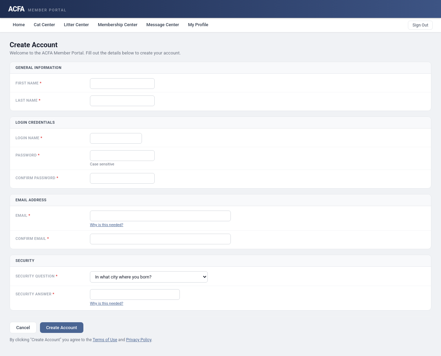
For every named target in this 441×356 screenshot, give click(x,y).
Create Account (61, 327)
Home (19, 24)
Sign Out (420, 25)
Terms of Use (105, 339)
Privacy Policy (138, 339)
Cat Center (44, 24)
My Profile (198, 24)
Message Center (162, 24)
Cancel (23, 327)
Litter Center (76, 24)
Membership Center (117, 24)
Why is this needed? (106, 225)
